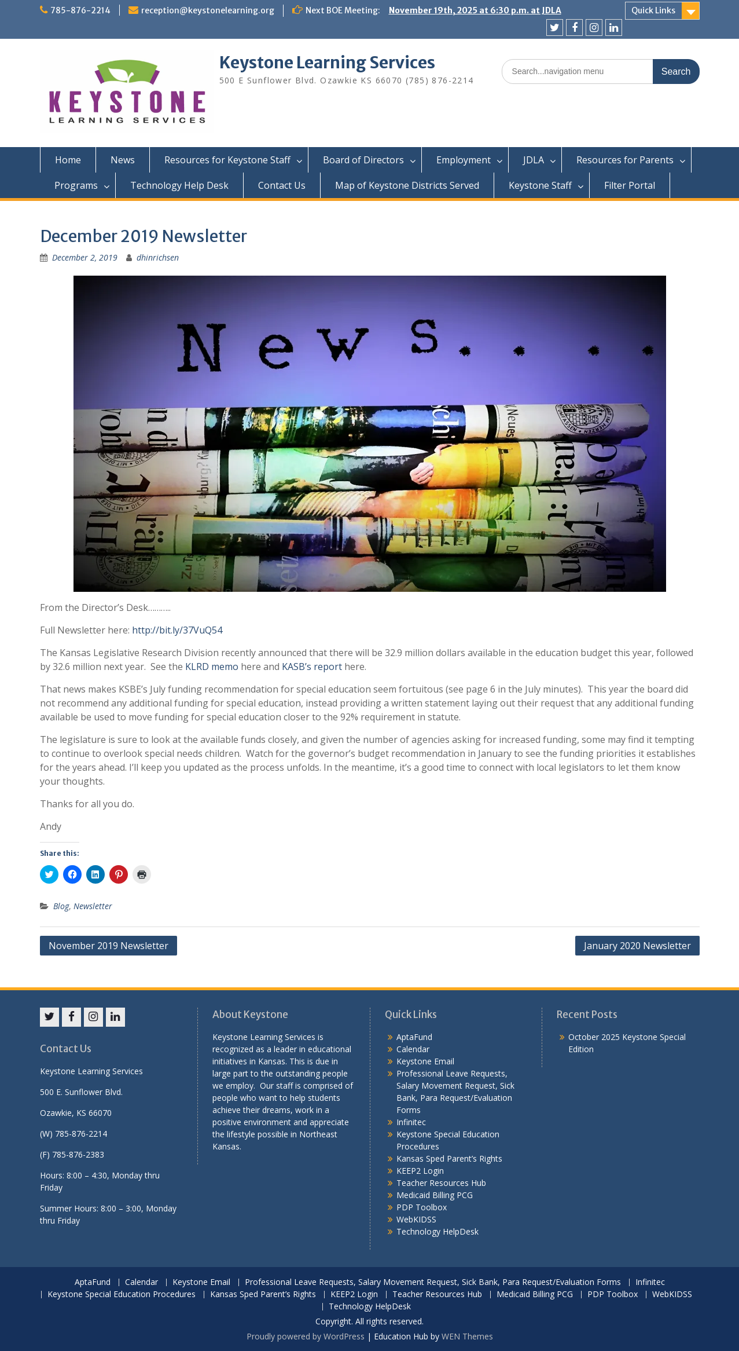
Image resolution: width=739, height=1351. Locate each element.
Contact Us (282, 185)
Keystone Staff (540, 185)
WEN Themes (467, 1336)
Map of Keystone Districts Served (407, 185)
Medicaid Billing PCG (434, 1194)
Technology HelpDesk (437, 1231)
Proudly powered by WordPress (306, 1336)
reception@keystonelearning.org (207, 10)
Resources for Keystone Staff (227, 159)
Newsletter (92, 905)
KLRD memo (210, 666)
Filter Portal (629, 185)
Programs (76, 185)
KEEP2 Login (420, 1170)
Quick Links (653, 10)
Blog (61, 905)
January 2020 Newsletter (637, 945)
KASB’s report (311, 666)
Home (68, 159)
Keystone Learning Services (327, 62)
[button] (127, 91)
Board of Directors (363, 159)
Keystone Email (425, 1061)
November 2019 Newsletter (108, 945)
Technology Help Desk (179, 185)
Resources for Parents (625, 159)
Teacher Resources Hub (441, 1182)
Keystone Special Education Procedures (121, 1294)
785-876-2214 (80, 10)
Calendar (412, 1049)
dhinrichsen (158, 257)
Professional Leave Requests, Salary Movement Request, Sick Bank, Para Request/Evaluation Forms (433, 1282)
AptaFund (414, 1036)
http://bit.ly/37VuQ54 (177, 630)
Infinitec (411, 1121)
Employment (463, 159)
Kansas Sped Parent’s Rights (449, 1158)
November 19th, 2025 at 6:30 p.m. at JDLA (475, 10)
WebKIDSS (416, 1219)
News (123, 159)
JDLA (533, 159)
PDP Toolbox (421, 1207)
